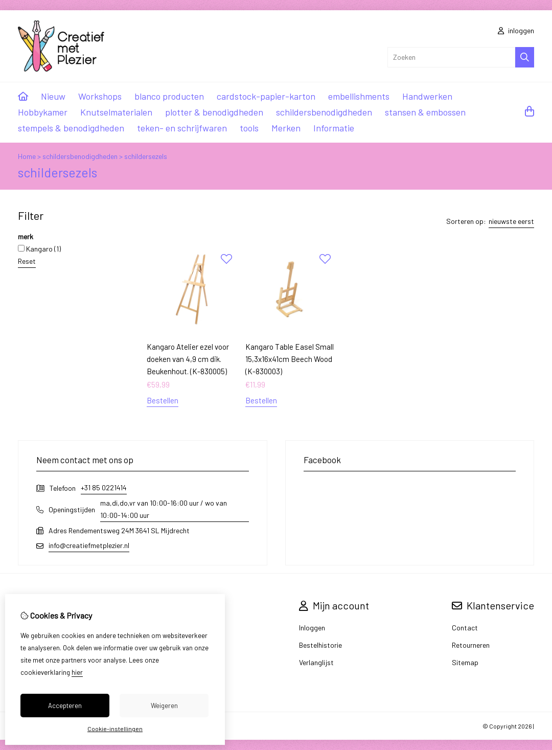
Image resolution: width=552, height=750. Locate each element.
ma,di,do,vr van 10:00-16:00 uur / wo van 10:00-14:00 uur (163, 508)
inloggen (516, 30)
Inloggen (312, 627)
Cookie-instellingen (115, 728)
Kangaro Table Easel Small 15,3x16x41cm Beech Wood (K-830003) (289, 359)
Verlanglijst (316, 662)
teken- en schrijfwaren (182, 127)
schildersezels (145, 156)
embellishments (358, 96)
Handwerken (427, 96)
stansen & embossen (425, 112)
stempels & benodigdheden (71, 127)
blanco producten (169, 96)
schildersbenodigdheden (324, 112)
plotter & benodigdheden (214, 112)
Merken (286, 127)
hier (77, 672)
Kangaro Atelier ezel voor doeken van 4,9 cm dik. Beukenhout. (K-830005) (188, 359)
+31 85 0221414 (104, 487)
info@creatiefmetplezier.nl (89, 545)
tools (249, 127)
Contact (465, 627)
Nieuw (53, 96)
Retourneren (471, 645)
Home (27, 156)
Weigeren (164, 705)
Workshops (100, 96)
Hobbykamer (42, 112)
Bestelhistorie (320, 645)
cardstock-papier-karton (266, 96)
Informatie (333, 127)
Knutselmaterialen (116, 112)
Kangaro (39, 248)
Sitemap (465, 662)
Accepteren (65, 705)
